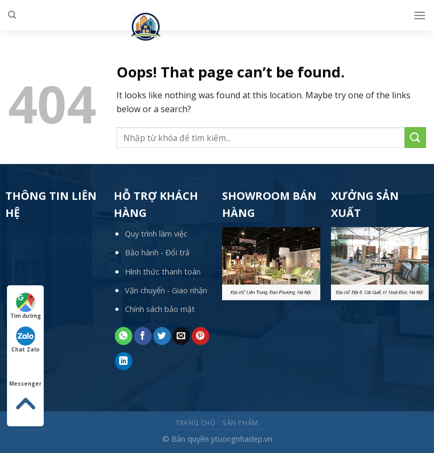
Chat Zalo (25, 339)
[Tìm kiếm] (12, 15)
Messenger (25, 374)
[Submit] (415, 137)
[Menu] (419, 15)
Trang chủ (196, 422)
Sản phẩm (240, 422)
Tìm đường (25, 306)
